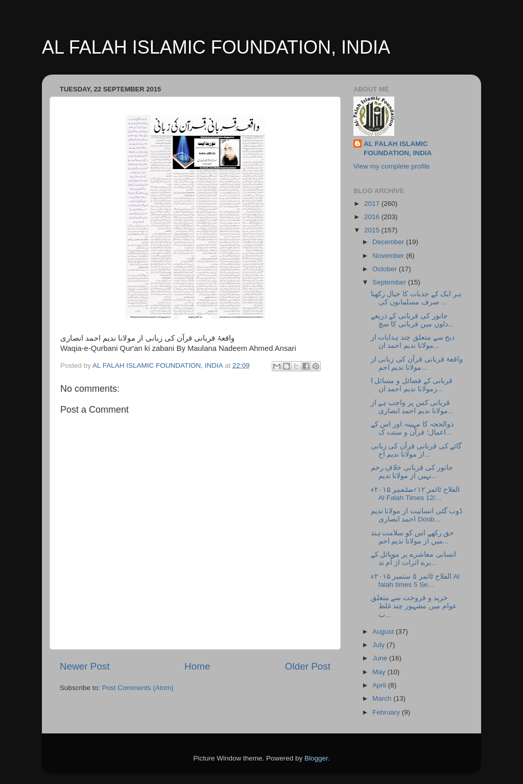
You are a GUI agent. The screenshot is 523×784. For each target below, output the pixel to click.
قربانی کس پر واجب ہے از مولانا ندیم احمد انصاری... (412, 407)
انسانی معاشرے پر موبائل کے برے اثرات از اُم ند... (413, 558)
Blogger (316, 758)
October (385, 269)
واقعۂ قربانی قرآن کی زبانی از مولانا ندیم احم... (417, 363)
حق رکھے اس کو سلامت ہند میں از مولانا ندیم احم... (413, 537)
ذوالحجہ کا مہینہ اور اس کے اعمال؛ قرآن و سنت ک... (412, 428)
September (390, 282)
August (384, 631)
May (379, 672)
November (389, 255)
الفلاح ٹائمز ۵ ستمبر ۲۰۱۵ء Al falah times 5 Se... (415, 580)
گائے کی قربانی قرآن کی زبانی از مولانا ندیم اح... (416, 450)
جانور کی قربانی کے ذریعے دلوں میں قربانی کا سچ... (412, 320)
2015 (373, 230)
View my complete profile (391, 166)
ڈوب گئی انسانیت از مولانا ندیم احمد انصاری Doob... (417, 515)
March (382, 698)
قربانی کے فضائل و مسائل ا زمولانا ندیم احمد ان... (412, 385)
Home (197, 666)
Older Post (307, 666)
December (389, 242)
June (380, 658)
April (380, 685)
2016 (373, 217)
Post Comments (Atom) (138, 688)
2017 (373, 203)
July (379, 645)
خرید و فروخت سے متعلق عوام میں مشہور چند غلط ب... (414, 606)
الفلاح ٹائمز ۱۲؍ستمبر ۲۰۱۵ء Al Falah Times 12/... (415, 494)
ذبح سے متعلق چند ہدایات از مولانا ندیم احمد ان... (413, 341)
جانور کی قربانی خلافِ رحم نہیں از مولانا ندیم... (412, 472)
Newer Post (85, 666)
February (387, 712)
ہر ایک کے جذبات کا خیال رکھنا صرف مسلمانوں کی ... (416, 298)
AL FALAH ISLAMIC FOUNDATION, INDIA (216, 47)
